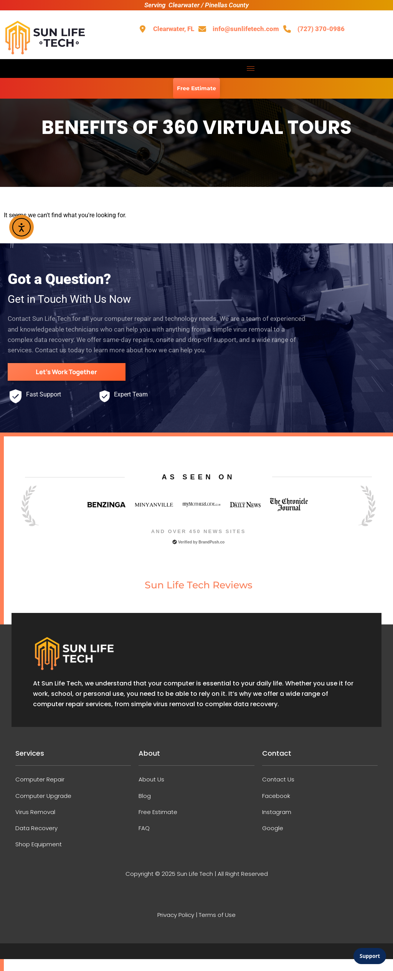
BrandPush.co (211, 541)
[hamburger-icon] (251, 68)
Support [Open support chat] (370, 956)
